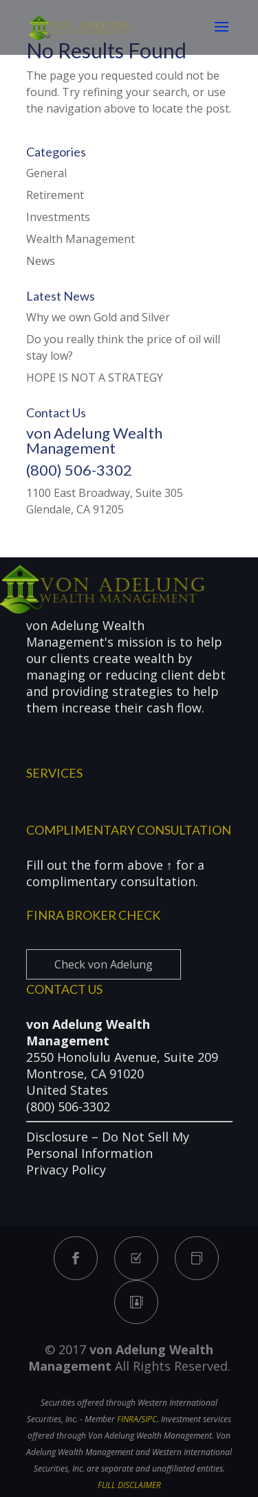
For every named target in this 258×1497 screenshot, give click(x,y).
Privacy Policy (66, 1169)
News (40, 260)
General (46, 173)
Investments (58, 216)
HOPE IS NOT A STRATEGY (94, 377)
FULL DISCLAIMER (129, 1485)
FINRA (127, 1419)
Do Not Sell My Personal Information (107, 1144)
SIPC (149, 1419)
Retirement (55, 194)
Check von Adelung (103, 964)
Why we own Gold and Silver (98, 317)
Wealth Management (80, 238)
